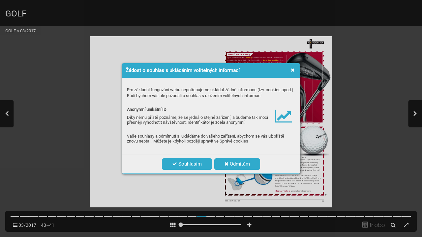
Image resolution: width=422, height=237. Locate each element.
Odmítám (237, 164)
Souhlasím (187, 164)
